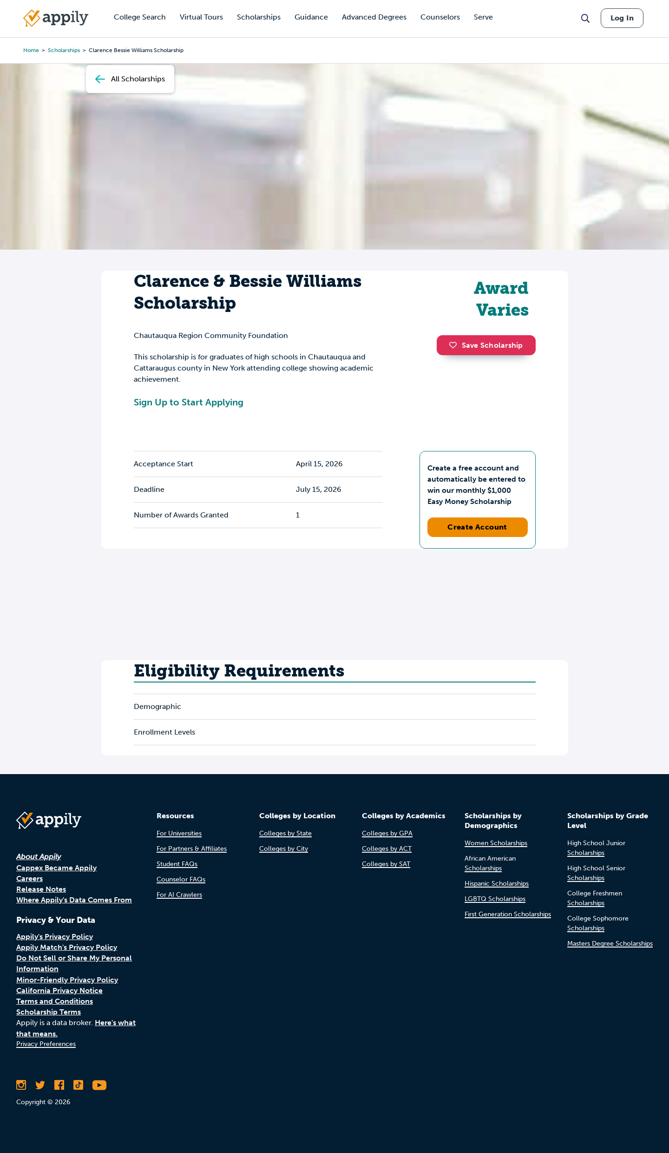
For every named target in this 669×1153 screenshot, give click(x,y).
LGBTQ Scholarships (495, 899)
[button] (455, 345)
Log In (622, 17)
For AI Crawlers (179, 895)
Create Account (477, 527)
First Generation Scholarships (508, 914)
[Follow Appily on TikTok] (78, 1085)
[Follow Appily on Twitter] (40, 1085)
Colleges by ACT (387, 849)
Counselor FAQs (181, 879)
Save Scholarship (486, 345)
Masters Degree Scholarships (610, 944)
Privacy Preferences (46, 1044)
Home (31, 50)
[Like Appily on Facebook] (59, 1085)
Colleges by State (285, 833)
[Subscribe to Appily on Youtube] (99, 1085)
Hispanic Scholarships (497, 884)
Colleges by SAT (386, 864)
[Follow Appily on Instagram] (21, 1085)
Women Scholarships (496, 843)
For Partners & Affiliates (192, 849)
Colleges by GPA (387, 833)
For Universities (179, 833)
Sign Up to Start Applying (188, 402)
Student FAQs (177, 864)
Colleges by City (283, 849)
